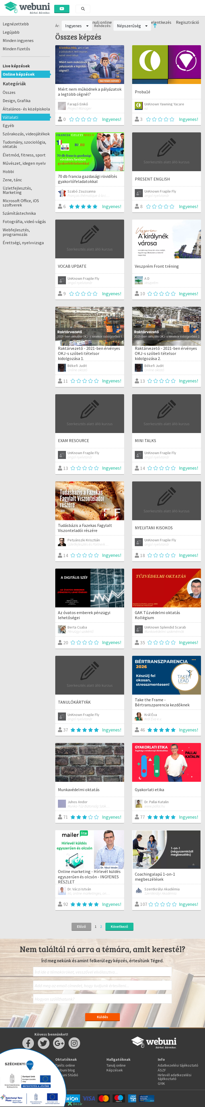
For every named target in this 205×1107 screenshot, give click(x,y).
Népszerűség (132, 25)
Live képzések (16, 65)
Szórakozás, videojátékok (26, 133)
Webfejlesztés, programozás (16, 232)
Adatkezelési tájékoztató (178, 1065)
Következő (119, 926)
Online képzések (19, 74)
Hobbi (8, 171)
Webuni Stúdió (66, 1074)
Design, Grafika (16, 100)
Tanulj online (116, 1065)
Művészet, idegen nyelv (24, 163)
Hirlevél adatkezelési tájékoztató (174, 1076)
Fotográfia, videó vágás (24, 221)
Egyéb (8, 125)
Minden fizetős (16, 48)
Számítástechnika (19, 213)
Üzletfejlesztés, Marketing (17, 190)
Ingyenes (77, 25)
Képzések (115, 1070)
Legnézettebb (16, 23)
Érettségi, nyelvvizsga (23, 242)
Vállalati (10, 117)
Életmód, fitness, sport (24, 155)
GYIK (161, 1083)
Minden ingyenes (18, 40)
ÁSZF (162, 1070)
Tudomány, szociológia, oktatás (24, 144)
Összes (9, 92)
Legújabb (11, 32)
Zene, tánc (12, 179)
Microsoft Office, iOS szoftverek (21, 203)
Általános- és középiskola (26, 109)
